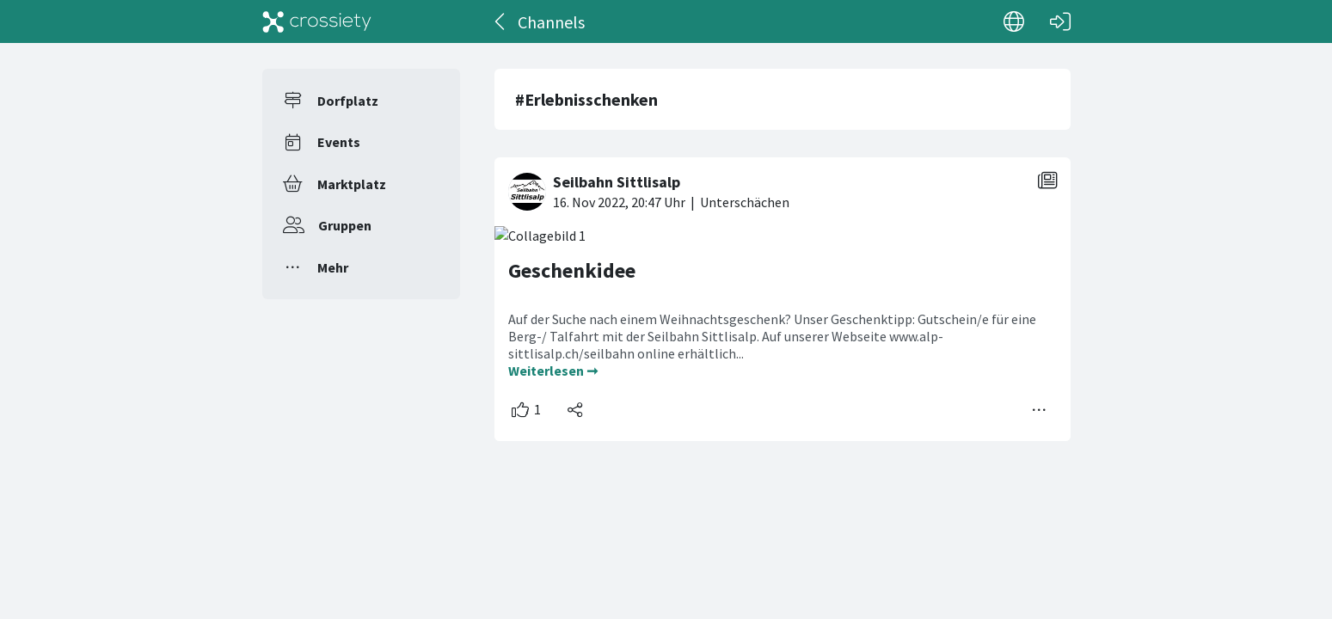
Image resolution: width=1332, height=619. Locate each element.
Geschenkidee (571, 270)
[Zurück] (501, 21)
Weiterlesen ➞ (553, 370)
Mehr (332, 267)
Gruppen (344, 225)
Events (338, 141)
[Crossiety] (317, 21)
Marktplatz (351, 184)
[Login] (1060, 21)
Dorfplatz (347, 100)
